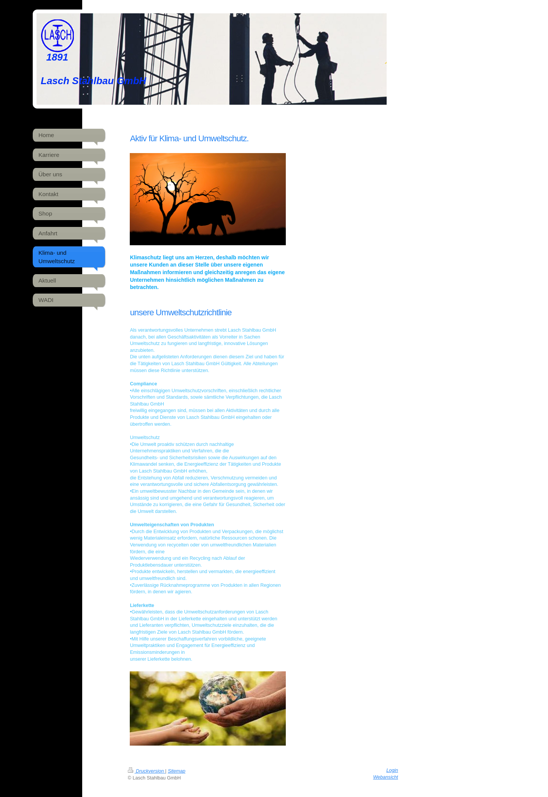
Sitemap (176, 771)
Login (392, 770)
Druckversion (146, 771)
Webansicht (385, 777)
